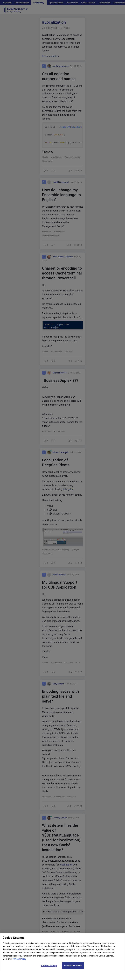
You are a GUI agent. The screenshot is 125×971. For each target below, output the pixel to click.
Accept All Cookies (73, 967)
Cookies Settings (49, 967)
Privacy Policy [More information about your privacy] (19, 960)
